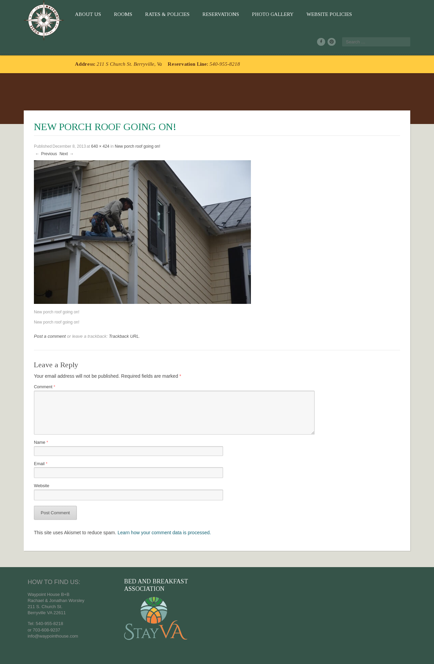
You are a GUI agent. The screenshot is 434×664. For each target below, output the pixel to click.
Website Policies (329, 14)
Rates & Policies (167, 14)
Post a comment (50, 336)
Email (40, 463)
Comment (44, 387)
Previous (46, 153)
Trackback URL (124, 336)
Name (41, 442)
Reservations (220, 14)
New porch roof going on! (137, 146)
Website (41, 485)
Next (66, 153)
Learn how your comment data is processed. (164, 532)
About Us (88, 14)
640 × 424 (100, 146)
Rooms (123, 14)
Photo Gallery (273, 14)
